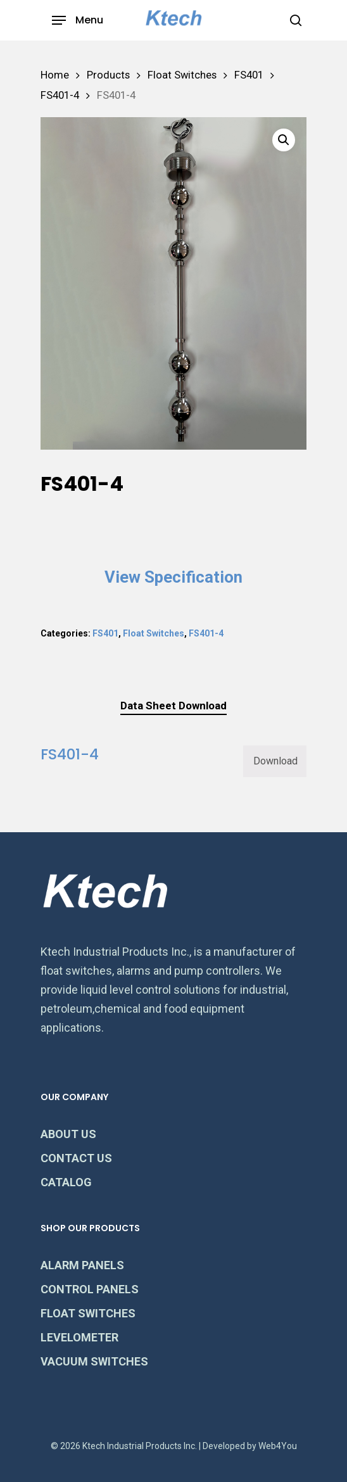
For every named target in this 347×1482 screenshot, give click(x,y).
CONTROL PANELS (90, 1289)
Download (275, 761)
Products (108, 75)
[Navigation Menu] (78, 20)
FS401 (248, 75)
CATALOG (66, 1182)
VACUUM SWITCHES (94, 1361)
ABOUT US (68, 1134)
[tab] (173, 706)
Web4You (277, 1446)
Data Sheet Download (173, 705)
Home (55, 75)
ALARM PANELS (82, 1265)
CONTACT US (76, 1158)
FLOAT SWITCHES (88, 1313)
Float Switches (182, 75)
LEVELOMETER (79, 1337)
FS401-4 (60, 95)
